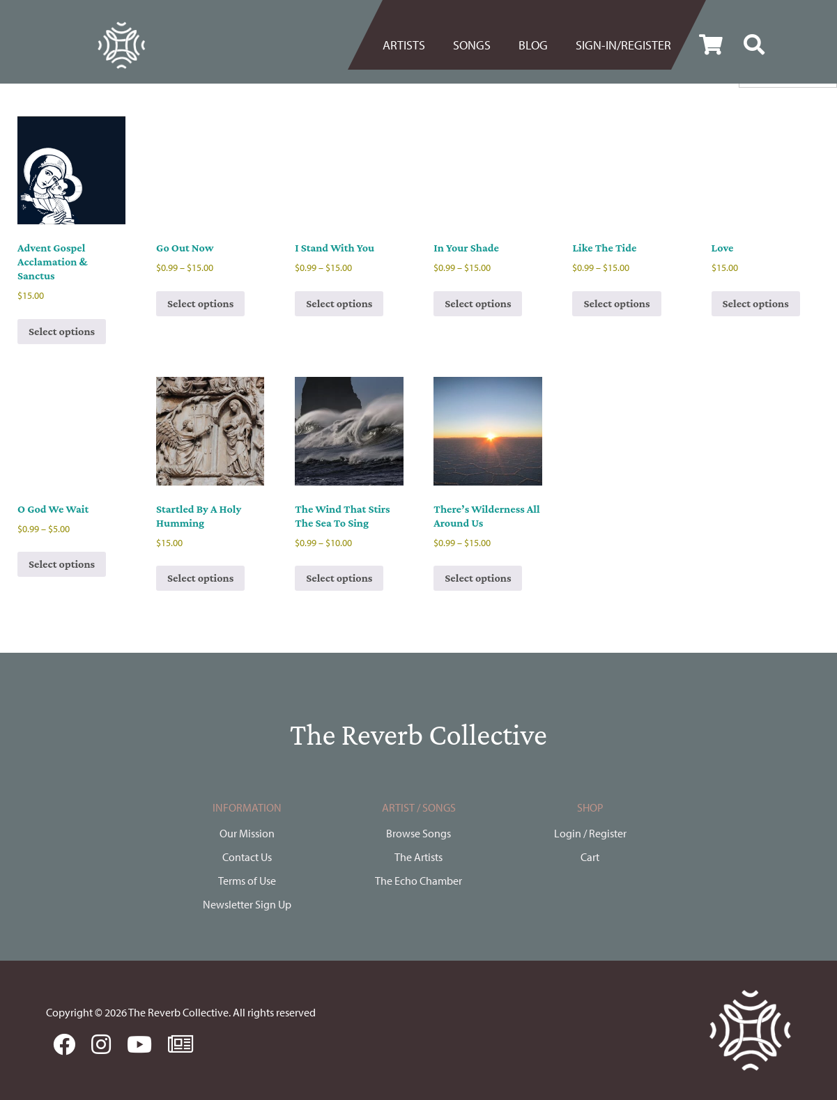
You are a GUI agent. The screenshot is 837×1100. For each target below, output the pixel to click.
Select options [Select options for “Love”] (756, 303)
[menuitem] (411, 45)
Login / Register (590, 833)
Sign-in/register (623, 45)
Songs (472, 45)
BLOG (533, 45)
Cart (590, 857)
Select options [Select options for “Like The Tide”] (616, 303)
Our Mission (247, 833)
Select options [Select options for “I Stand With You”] (339, 303)
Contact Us (247, 857)
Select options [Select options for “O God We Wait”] (62, 564)
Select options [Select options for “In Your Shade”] (478, 303)
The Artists (418, 857)
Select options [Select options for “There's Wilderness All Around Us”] (478, 578)
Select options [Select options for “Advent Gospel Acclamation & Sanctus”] (62, 331)
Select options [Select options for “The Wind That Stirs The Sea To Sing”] (339, 578)
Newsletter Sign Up (247, 904)
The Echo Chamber (418, 881)
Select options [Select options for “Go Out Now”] (200, 303)
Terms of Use (247, 881)
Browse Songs (418, 833)
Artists (404, 45)
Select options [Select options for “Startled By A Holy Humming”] (200, 578)
